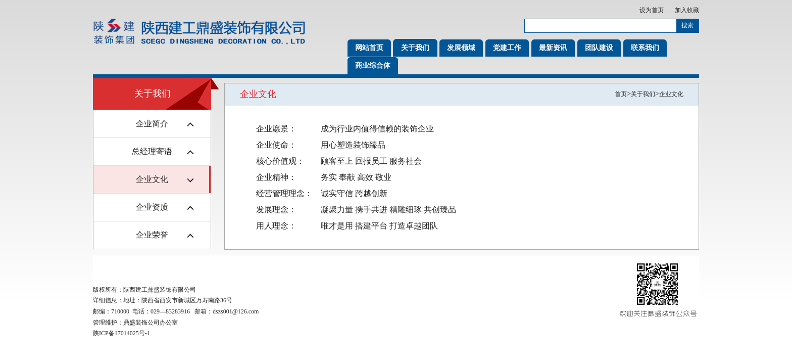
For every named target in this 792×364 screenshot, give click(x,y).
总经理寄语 (152, 151)
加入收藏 (687, 10)
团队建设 (599, 48)
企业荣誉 (152, 235)
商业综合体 (372, 65)
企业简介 (152, 123)
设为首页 (651, 10)
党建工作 (507, 48)
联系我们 (645, 48)
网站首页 (369, 48)
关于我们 (415, 48)
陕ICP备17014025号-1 (121, 333)
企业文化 (152, 179)
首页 (621, 94)
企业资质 (152, 207)
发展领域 (461, 48)
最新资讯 (553, 48)
